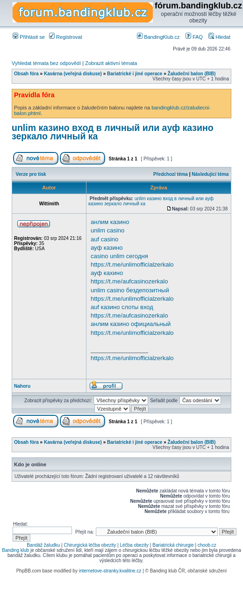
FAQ (194, 37)
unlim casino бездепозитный (130, 290)
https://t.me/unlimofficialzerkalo (132, 264)
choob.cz (207, 545)
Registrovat (65, 37)
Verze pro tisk (31, 174)
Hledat (219, 37)
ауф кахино (107, 272)
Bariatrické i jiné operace (134, 73)
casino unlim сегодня (119, 256)
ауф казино (106, 247)
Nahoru (22, 386)
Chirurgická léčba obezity (90, 545)
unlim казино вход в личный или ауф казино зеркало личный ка (113, 132)
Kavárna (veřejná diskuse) (73, 73)
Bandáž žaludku (43, 545)
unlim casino (107, 230)
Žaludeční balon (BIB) (192, 73)
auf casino (104, 239)
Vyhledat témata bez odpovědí (46, 63)
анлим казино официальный (131, 323)
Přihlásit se (29, 37)
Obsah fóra (26, 73)
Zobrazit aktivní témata (111, 63)
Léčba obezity (134, 545)
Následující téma (210, 174)
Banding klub (15, 550)
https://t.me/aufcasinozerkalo (129, 281)
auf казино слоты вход (122, 307)
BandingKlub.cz (158, 37)
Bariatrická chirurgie (172, 545)
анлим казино (110, 221)
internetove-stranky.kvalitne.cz (110, 570)
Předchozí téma (170, 174)
